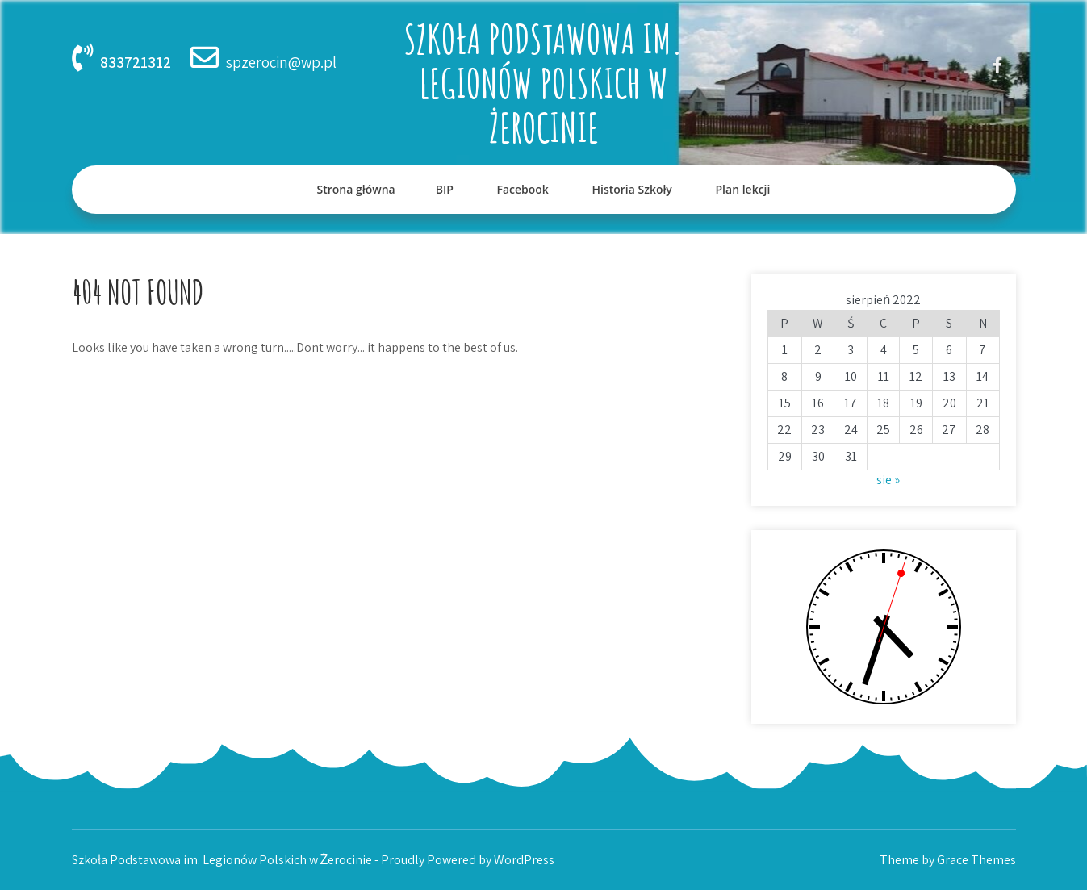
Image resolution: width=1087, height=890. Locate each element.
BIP (445, 189)
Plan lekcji (743, 189)
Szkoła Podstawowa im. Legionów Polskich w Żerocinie (544, 83)
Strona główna (356, 189)
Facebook (522, 189)
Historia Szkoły (631, 189)
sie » (888, 479)
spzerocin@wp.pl (281, 62)
